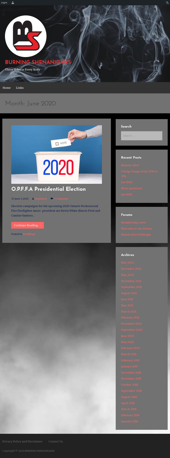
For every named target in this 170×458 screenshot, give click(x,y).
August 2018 (129, 397)
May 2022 (127, 275)
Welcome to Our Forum (136, 228)
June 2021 (127, 299)
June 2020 (127, 336)
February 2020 (130, 348)
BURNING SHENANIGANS (38, 62)
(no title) (126, 182)
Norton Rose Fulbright (136, 234)
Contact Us (55, 441)
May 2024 (127, 262)
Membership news (133, 222)
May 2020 (127, 342)
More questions (131, 188)
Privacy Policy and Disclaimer (22, 441)
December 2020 (131, 323)
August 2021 (129, 293)
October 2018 (129, 384)
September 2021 (131, 287)
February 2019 (130, 360)
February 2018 (130, 415)
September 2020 (132, 329)
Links (20, 87)
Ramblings (29, 234)
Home (7, 87)
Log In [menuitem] (4, 2)
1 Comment (61, 198)
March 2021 (128, 311)
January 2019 (129, 366)
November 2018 (131, 378)
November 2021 (131, 281)
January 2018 (129, 421)
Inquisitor (41, 198)
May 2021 (127, 305)
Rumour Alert (130, 165)
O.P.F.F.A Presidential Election (48, 189)
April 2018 (128, 403)
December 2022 (131, 268)
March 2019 (128, 354)
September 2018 (131, 390)
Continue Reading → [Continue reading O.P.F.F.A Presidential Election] (27, 225)
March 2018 (128, 409)
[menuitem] (12, 2)
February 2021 (130, 317)
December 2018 (131, 372)
